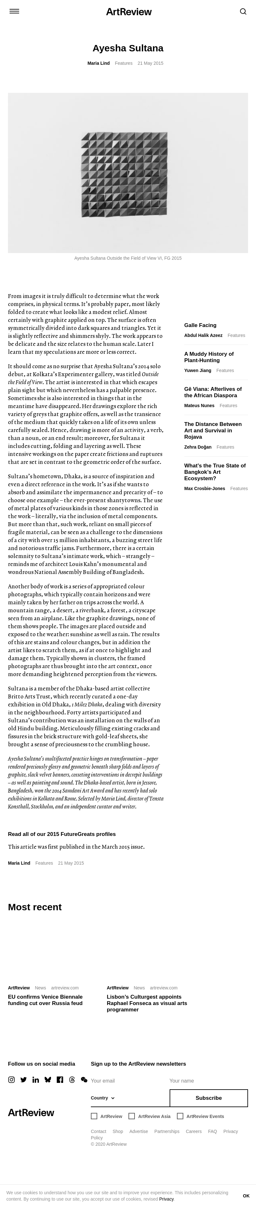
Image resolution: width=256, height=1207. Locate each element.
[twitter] (24, 1080)
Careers (194, 1131)
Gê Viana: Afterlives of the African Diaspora (213, 392)
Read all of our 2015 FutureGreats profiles (62, 834)
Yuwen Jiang (197, 370)
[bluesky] (48, 1080)
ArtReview (19, 987)
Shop (118, 1131)
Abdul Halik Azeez (203, 335)
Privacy (166, 1199)
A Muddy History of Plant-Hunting (209, 357)
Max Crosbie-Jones (204, 488)
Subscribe (209, 1098)
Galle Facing (200, 325)
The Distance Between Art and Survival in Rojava (213, 430)
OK (246, 1195)
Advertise (138, 1131)
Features (123, 63)
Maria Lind (98, 63)
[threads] (72, 1080)
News (40, 987)
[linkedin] (36, 1080)
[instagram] (11, 1080)
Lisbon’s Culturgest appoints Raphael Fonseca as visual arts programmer (147, 1003)
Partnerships (166, 1131)
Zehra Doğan (198, 447)
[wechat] (84, 1080)
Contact (98, 1131)
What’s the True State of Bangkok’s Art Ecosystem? (215, 472)
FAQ (212, 1131)
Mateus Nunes (199, 405)
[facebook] (60, 1080)
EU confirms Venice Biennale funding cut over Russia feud (45, 1000)
